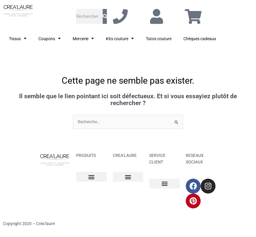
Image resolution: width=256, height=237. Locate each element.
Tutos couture (158, 38)
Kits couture (120, 39)
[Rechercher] (105, 16)
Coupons (49, 39)
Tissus (17, 39)
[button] (91, 177)
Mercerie (83, 39)
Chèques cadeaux (199, 38)
